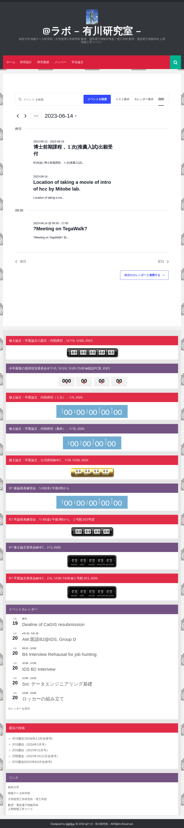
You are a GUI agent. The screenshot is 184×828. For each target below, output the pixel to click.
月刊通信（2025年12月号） (30, 749)
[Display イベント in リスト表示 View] (122, 99)
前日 (20, 261)
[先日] (17, 116)
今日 (36, 115)
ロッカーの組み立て (44, 698)
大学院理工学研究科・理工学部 (27, 798)
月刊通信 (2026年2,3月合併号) (32, 737)
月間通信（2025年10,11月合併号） (36, 755)
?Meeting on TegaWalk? (60, 228)
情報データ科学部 (19, 792)
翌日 (163, 261)
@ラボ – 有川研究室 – (92, 31)
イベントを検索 (97, 99)
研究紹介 (26, 62)
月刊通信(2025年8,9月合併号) (32, 761)
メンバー (60, 62)
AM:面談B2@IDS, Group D (50, 639)
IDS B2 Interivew (40, 668)
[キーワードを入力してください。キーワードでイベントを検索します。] (49, 99)
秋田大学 (13, 786)
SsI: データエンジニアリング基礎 (58, 683)
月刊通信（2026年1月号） (30, 743)
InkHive (70, 823)
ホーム (10, 62)
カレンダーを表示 (19, 707)
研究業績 (43, 62)
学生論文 (77, 62)
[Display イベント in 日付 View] (161, 99)
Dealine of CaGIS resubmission (55, 624)
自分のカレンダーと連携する (142, 275)
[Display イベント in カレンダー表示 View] (144, 99)
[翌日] (25, 116)
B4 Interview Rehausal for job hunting (61, 653)
